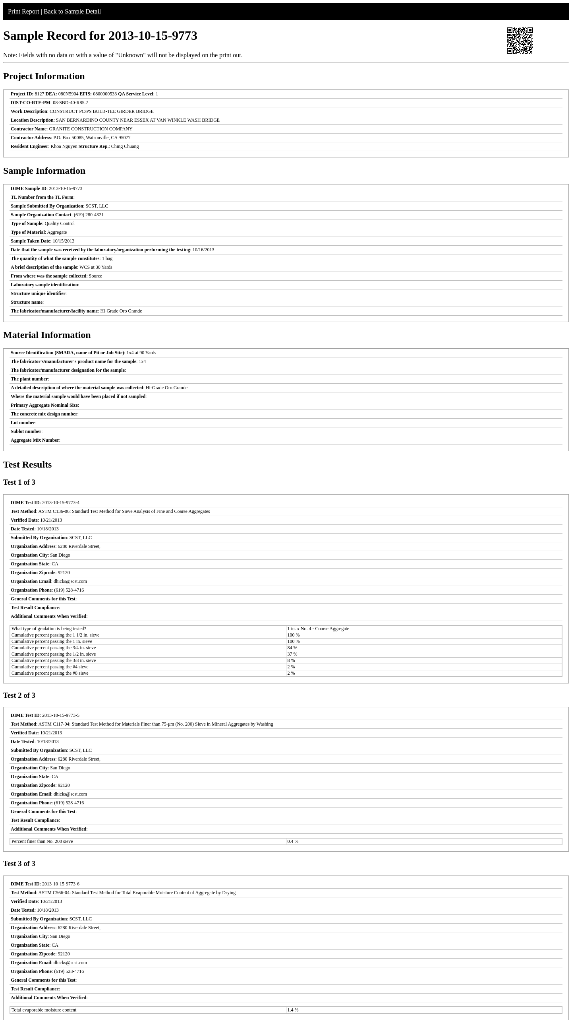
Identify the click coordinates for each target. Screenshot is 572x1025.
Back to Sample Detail (72, 11)
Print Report (23, 11)
